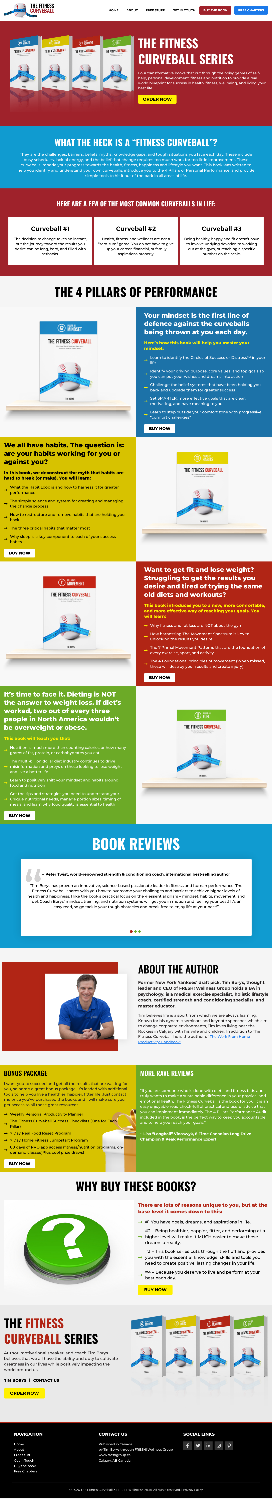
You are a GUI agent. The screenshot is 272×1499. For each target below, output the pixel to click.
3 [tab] (139, 932)
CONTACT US (54, 1381)
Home (124, 10)
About (141, 10)
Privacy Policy (193, 1490)
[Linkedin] (208, 1446)
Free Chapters (252, 10)
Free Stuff (162, 10)
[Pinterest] (229, 1446)
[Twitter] (198, 1446)
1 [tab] (131, 932)
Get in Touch (189, 10)
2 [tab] (135, 932)
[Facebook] (187, 1446)
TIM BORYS (17, 1381)
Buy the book (218, 10)
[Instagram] (219, 1446)
